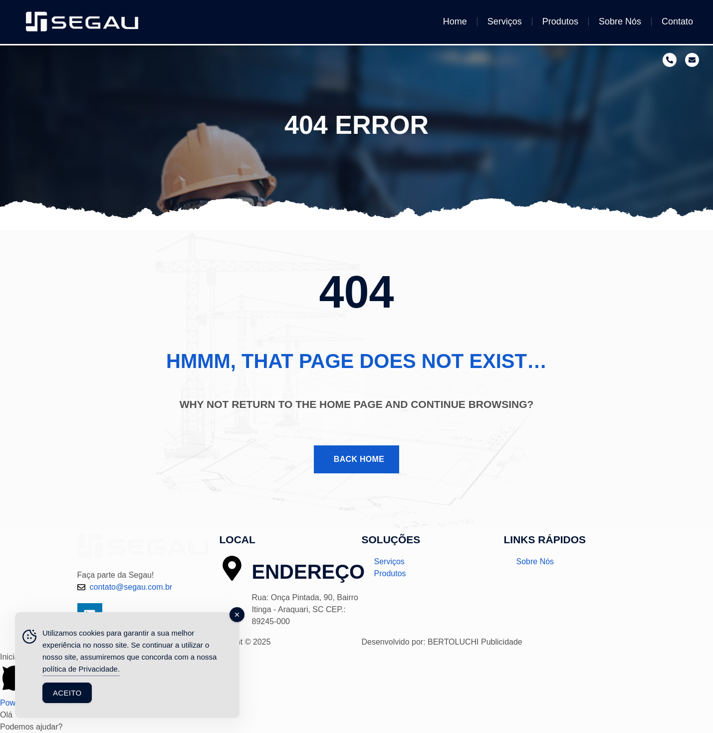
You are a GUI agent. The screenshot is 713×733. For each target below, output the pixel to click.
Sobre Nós (620, 21)
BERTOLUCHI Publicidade (475, 642)
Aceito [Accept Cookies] (67, 693)
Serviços (504, 21)
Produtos (560, 21)
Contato (677, 21)
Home (455, 21)
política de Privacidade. (81, 669)
